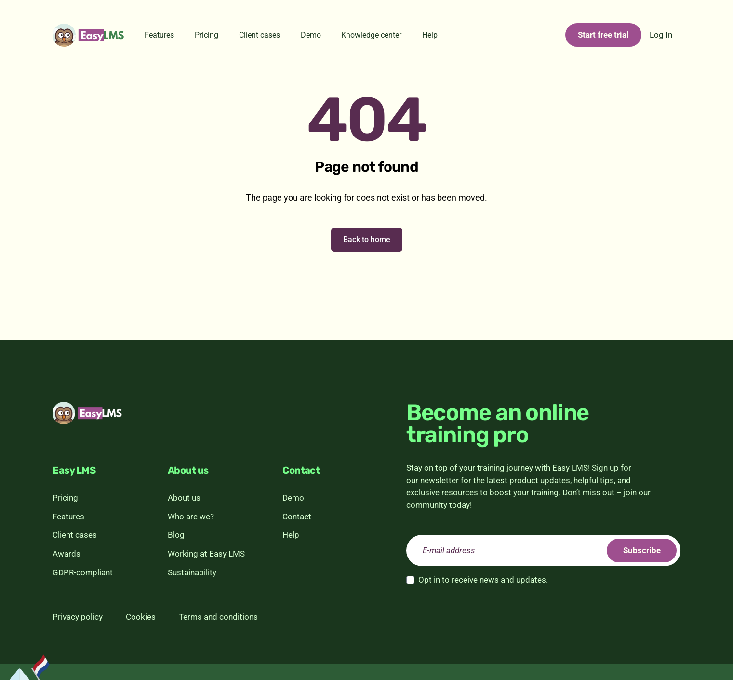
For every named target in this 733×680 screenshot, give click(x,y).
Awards (66, 553)
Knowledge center (371, 35)
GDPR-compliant (83, 572)
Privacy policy (78, 617)
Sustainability (192, 572)
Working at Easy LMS (206, 553)
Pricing (206, 35)
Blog (176, 535)
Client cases (259, 35)
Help (430, 35)
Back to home (366, 239)
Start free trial (603, 35)
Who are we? (191, 516)
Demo (311, 35)
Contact (296, 516)
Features (159, 35)
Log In (661, 35)
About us (184, 498)
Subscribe (641, 550)
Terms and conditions (218, 617)
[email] (543, 551)
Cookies (141, 617)
